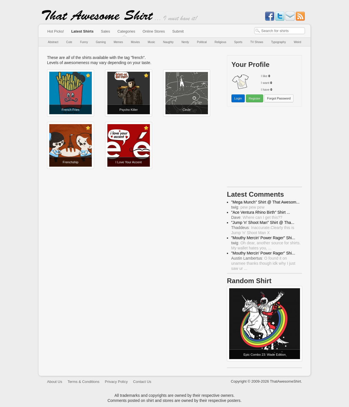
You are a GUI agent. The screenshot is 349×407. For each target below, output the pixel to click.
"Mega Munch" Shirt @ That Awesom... (265, 202)
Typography (278, 42)
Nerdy (185, 42)
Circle (186, 109)
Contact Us (142, 382)
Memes (118, 42)
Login (238, 98)
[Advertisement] (264, 148)
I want (265, 82)
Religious (220, 42)
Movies (135, 42)
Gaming (101, 42)
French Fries (71, 109)
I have (265, 89)
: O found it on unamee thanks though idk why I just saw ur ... (263, 263)
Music (151, 42)
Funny (84, 42)
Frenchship (70, 162)
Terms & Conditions (83, 382)
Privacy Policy (116, 382)
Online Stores (153, 31)
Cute (69, 42)
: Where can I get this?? (256, 217)
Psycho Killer (129, 109)
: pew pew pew (248, 207)
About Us (54, 382)
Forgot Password (279, 98)
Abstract (53, 42)
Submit (178, 31)
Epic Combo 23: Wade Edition (265, 354)
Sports (238, 42)
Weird (297, 42)
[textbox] (279, 30)
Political (202, 42)
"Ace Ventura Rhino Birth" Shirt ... (260, 212)
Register (254, 98)
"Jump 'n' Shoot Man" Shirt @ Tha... (262, 222)
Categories (126, 31)
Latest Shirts (82, 31)
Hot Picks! (55, 31)
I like (264, 76)
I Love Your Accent (129, 162)
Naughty (168, 42)
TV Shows (256, 42)
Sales (105, 31)
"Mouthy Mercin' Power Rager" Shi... (263, 238)
